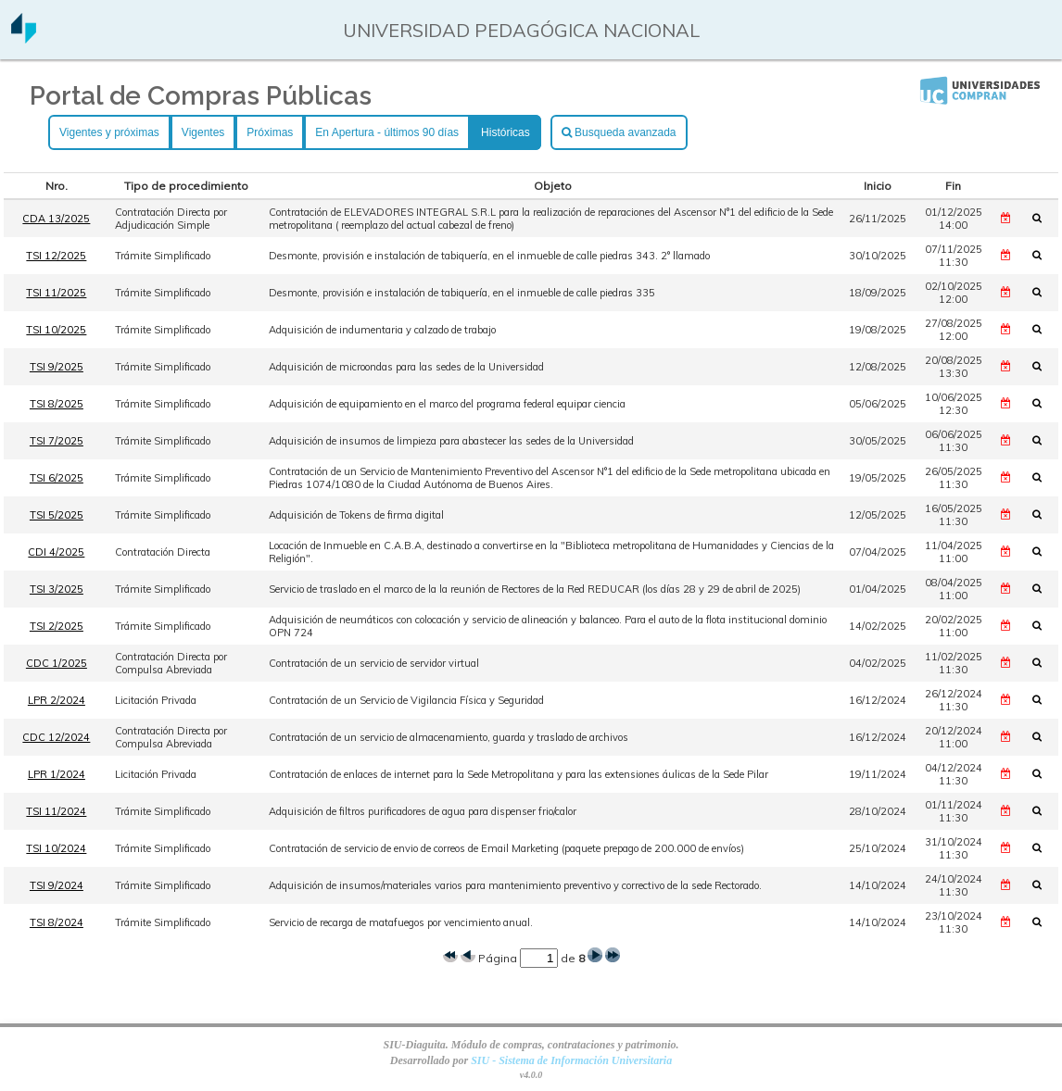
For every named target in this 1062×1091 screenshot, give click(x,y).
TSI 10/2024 (56, 848)
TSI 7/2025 (56, 440)
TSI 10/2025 (56, 329)
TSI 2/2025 (56, 626)
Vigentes (203, 132)
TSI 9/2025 (56, 366)
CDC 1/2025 (56, 663)
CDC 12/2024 (56, 737)
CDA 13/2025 (56, 218)
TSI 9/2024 (56, 885)
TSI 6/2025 (56, 477)
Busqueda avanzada (619, 132)
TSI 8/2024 (56, 922)
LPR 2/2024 (56, 700)
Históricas (505, 132)
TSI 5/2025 (56, 514)
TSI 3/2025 (56, 589)
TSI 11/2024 (56, 811)
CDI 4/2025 (56, 552)
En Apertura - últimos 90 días (387, 132)
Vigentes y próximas (109, 132)
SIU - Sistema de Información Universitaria (571, 1060)
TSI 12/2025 (56, 255)
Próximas (270, 132)
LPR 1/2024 (56, 774)
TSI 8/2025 (56, 403)
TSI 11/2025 (56, 292)
